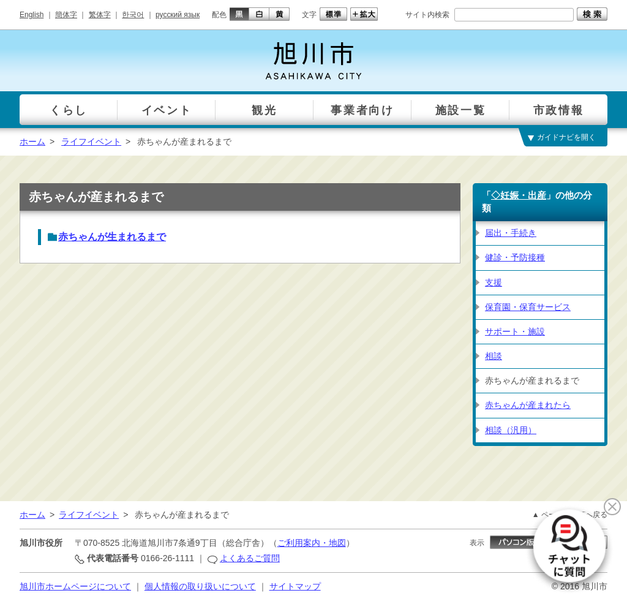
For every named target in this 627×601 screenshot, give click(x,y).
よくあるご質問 (250, 558)
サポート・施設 (515, 331)
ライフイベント (91, 141)
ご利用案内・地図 (311, 543)
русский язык (178, 14)
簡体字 (66, 14)
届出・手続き (510, 233)
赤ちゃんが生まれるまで (112, 237)
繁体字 (100, 14)
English (31, 14)
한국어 (133, 14)
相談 (493, 356)
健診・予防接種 (515, 257)
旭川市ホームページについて (75, 586)
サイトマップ (295, 586)
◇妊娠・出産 (518, 195)
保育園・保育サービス (528, 307)
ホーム (32, 141)
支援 (493, 282)
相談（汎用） (510, 430)
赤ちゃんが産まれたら (528, 405)
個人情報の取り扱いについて (200, 586)
